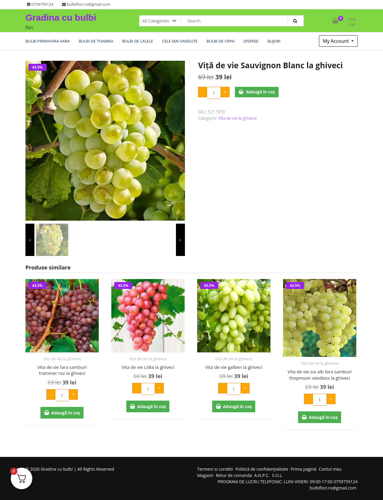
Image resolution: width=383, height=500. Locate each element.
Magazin (205, 475)
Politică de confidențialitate (261, 469)
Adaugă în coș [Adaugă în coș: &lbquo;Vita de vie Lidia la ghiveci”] (151, 406)
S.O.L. (277, 475)
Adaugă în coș (260, 92)
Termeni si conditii (215, 469)
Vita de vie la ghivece (237, 118)
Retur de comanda (234, 475)
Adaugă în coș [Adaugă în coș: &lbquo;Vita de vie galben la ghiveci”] (237, 406)
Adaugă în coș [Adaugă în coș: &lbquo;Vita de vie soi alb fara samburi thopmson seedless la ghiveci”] (323, 417)
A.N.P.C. (262, 475)
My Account (336, 41)
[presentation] (29, 240)
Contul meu (330, 469)
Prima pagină (303, 469)
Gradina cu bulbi (60, 17)
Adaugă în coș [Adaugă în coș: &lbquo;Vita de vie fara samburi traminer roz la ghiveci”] (65, 413)
